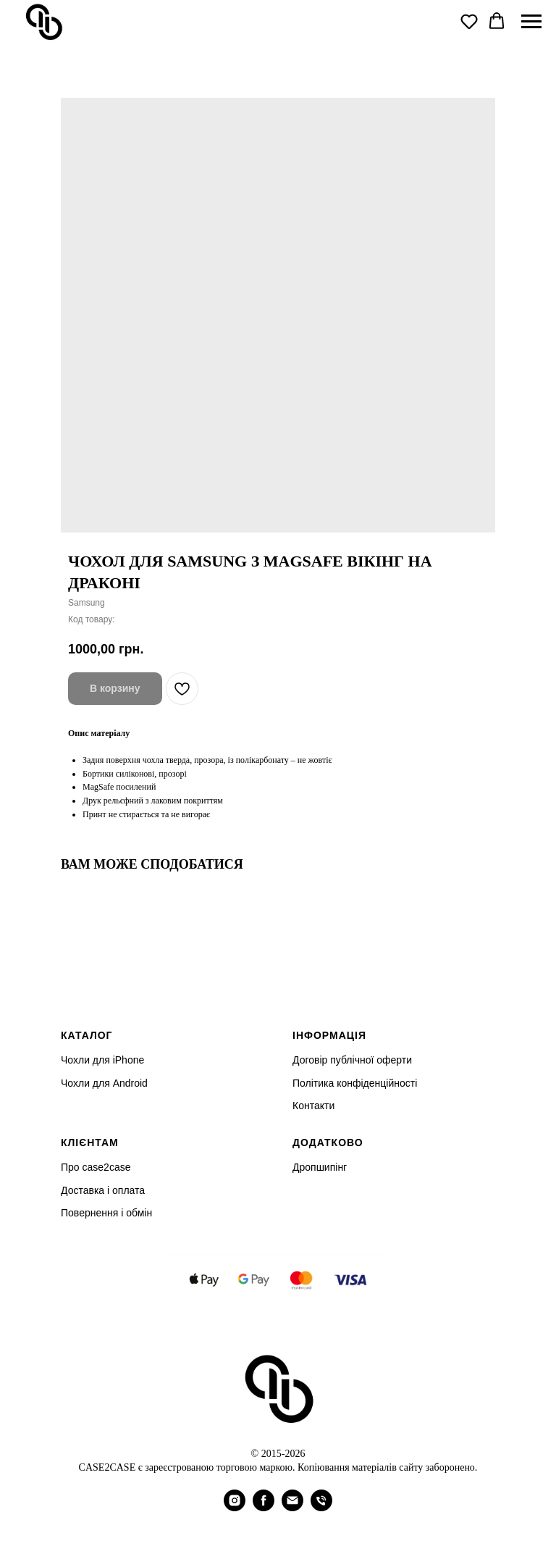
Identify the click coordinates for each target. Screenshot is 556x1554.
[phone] (321, 1507)
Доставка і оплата (103, 1190)
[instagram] (234, 1507)
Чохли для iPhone (102, 1060)
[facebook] (263, 1507)
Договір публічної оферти (352, 1060)
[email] (292, 1507)
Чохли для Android (104, 1083)
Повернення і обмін (106, 1213)
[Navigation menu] (531, 21)
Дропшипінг (319, 1167)
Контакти (313, 1105)
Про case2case (95, 1167)
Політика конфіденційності (354, 1083)
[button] (469, 21)
